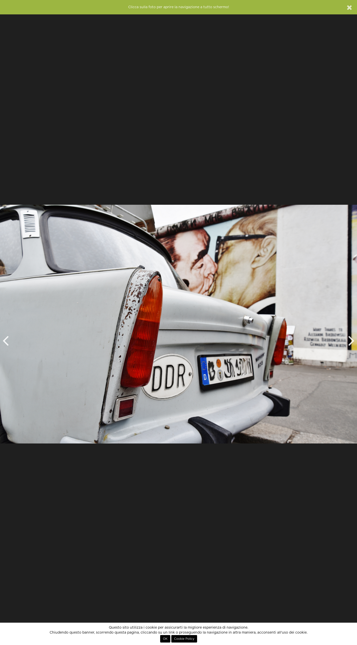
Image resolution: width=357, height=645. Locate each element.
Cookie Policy (184, 638)
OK (165, 638)
